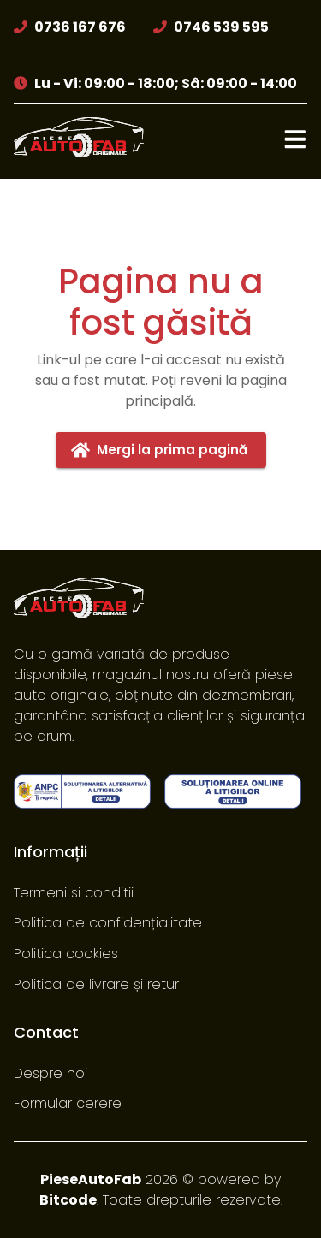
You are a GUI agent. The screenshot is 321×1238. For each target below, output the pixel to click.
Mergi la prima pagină (161, 450)
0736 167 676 (80, 27)
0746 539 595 (221, 27)
